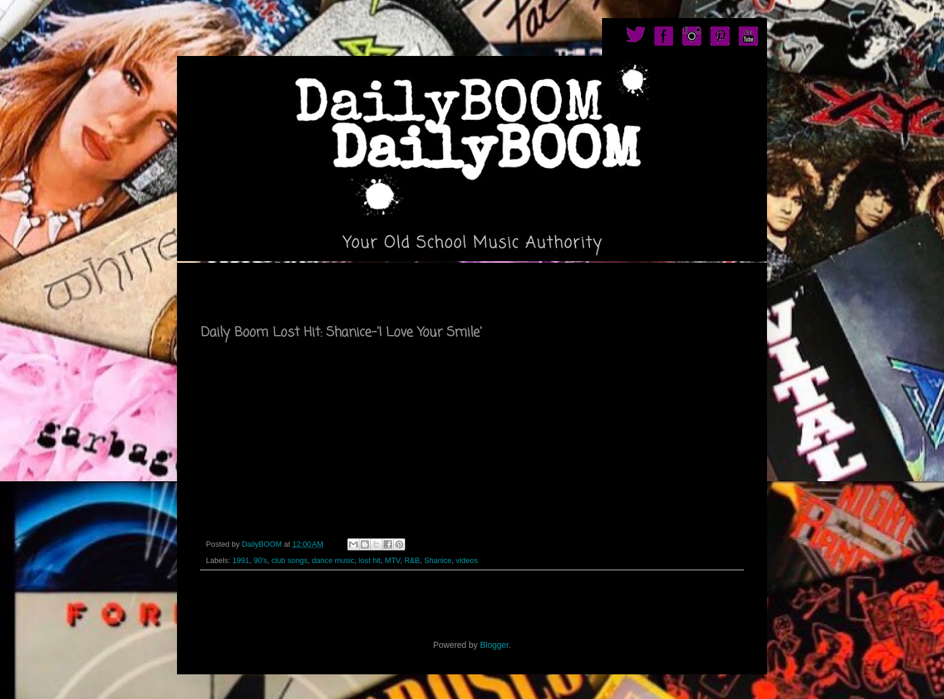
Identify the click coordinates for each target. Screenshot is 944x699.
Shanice (438, 560)
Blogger (494, 645)
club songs (290, 560)
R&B (412, 560)
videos (466, 560)
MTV (392, 560)
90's (260, 560)
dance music (333, 560)
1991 (240, 560)
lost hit (369, 560)
